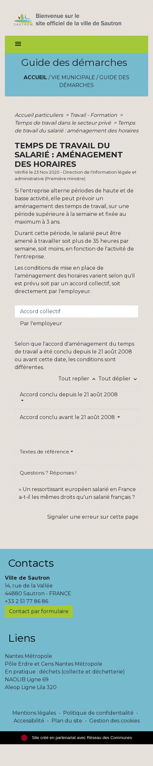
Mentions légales (34, 713)
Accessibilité (29, 721)
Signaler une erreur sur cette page (92, 517)
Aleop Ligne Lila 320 (31, 687)
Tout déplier (118, 379)
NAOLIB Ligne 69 (27, 679)
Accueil (35, 77)
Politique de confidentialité (98, 713)
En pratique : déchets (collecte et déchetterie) (65, 672)
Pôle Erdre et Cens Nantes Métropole (53, 664)
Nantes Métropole (28, 656)
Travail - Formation (94, 115)
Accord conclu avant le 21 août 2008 (68, 417)
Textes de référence (44, 452)
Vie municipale (73, 77)
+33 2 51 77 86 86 (26, 601)
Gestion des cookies (114, 721)
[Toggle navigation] (18, 44)
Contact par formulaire (39, 611)
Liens (21, 638)
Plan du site (66, 721)
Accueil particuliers (39, 115)
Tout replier (78, 379)
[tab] (76, 311)
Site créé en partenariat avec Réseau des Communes (76, 737)
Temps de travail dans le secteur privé (63, 123)
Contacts (31, 563)
